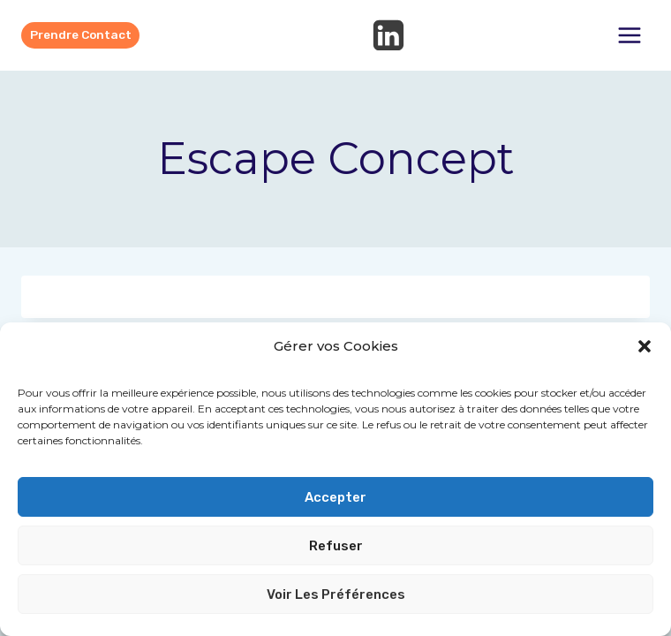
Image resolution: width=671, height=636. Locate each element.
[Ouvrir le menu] (629, 35)
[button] (644, 346)
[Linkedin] (388, 35)
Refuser (336, 546)
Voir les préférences (336, 594)
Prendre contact (81, 34)
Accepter (335, 497)
